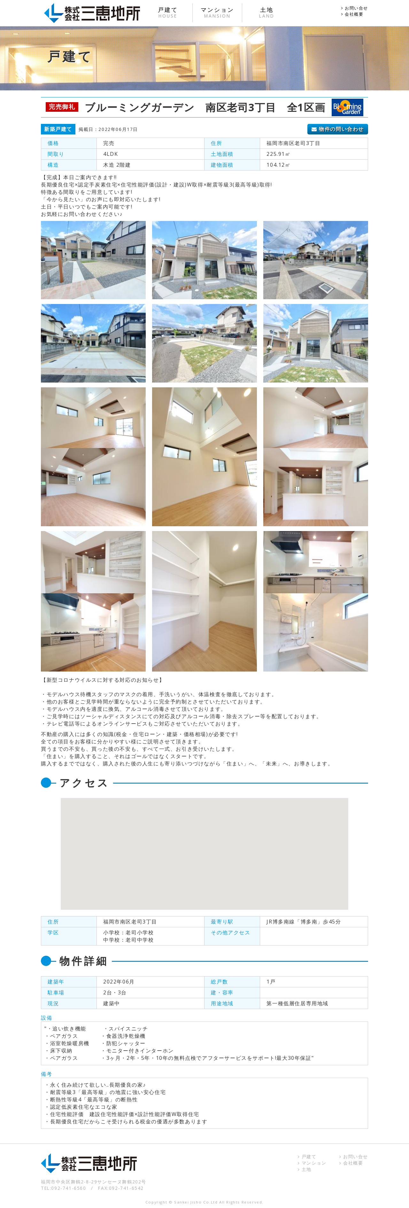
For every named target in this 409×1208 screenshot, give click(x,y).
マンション (312, 1163)
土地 (305, 1169)
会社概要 (352, 14)
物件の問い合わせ (338, 129)
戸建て (307, 1156)
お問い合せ (354, 8)
